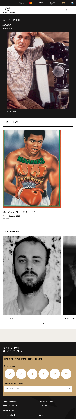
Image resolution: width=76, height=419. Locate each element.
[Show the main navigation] (72, 10)
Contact (42, 415)
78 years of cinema (46, 401)
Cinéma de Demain (10, 406)
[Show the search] (67, 10)
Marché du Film (8, 410)
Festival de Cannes (10, 401)
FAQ (40, 410)
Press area (43, 406)
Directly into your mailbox (13, 383)
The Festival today (9, 415)
